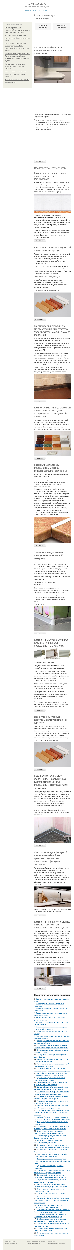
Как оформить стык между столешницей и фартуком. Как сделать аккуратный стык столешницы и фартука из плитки (51, 780)
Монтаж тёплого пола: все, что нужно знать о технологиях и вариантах (16, 74)
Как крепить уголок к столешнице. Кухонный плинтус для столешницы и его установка (51, 642)
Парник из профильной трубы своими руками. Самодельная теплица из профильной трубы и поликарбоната (52, 1200)
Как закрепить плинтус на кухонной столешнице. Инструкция (52, 249)
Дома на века (37, 3)
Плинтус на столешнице (43, 26)
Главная (27, 10)
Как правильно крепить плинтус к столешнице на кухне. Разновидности (51, 176)
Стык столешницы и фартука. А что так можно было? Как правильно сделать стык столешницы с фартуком (50, 857)
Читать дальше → (40, 161)
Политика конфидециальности (33, 1243)
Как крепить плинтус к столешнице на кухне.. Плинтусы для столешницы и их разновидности (52, 924)
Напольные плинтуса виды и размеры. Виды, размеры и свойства (15, 66)
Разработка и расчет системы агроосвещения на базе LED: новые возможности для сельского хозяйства (51, 1112)
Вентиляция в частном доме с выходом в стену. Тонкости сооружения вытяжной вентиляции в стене (52, 1161)
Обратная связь (51, 1241)
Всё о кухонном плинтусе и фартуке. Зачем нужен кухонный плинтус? (51, 719)
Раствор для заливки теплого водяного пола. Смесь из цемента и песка (17, 38)
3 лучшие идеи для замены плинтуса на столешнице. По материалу (49, 555)
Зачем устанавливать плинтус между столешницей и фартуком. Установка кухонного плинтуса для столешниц (52, 330)
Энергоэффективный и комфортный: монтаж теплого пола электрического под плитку (17, 30)
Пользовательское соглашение (38, 1241)
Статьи (44, 10)
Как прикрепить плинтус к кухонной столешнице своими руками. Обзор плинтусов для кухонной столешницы (52, 412)
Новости (36, 10)
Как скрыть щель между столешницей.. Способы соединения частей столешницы (51, 467)
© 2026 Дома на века (10, 1241)
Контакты (29, 1241)
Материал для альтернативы (61, 26)
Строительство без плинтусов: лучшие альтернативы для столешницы (50, 50)
